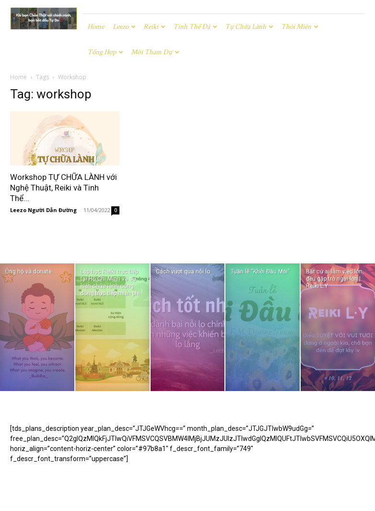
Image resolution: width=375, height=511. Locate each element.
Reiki (154, 26)
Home (95, 26)
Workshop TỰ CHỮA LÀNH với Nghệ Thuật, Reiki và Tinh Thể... (63, 187)
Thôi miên (299, 26)
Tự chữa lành (249, 26)
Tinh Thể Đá (195, 26)
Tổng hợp (105, 52)
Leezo (124, 26)
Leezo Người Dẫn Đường (43, 210)
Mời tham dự (155, 52)
